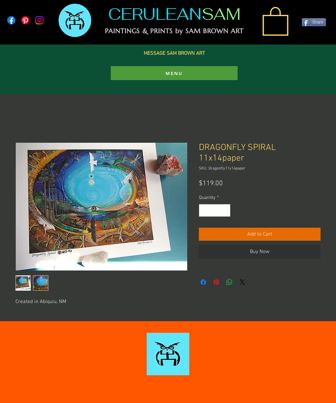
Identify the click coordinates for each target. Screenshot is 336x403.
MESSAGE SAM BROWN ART (174, 53)
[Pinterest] (25, 20)
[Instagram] (39, 20)
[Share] (314, 22)
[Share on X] (242, 282)
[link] (275, 20)
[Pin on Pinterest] (216, 282)
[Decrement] (204, 210)
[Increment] (225, 210)
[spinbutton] (214, 210)
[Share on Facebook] (203, 282)
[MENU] (174, 73)
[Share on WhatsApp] (229, 282)
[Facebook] (11, 20)
